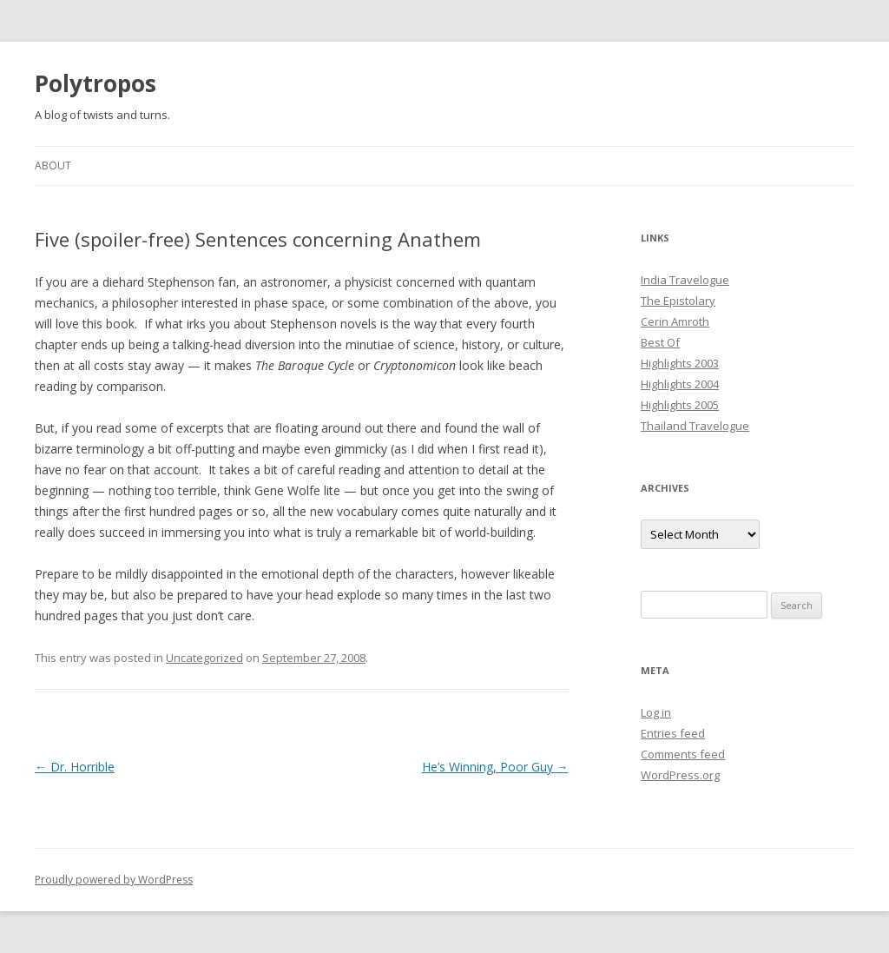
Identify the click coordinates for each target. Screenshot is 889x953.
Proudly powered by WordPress (114, 879)
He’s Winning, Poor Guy (495, 766)
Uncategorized (204, 657)
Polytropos (95, 83)
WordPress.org (680, 775)
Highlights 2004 (680, 384)
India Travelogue (685, 280)
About (53, 165)
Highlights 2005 (680, 405)
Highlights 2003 (680, 363)
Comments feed (683, 754)
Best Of (660, 342)
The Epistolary (678, 300)
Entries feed (673, 733)
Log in (656, 712)
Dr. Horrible (75, 766)
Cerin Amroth (675, 321)
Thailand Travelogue (695, 425)
